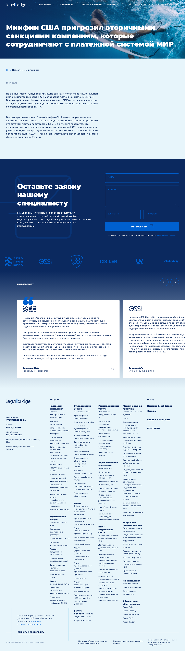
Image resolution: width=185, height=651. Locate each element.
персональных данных (166, 235)
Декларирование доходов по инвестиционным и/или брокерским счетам (107, 560)
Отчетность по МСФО (84, 422)
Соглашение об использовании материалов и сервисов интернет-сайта (162, 642)
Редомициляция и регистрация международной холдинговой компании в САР (130, 428)
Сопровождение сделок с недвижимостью (57, 568)
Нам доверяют (25, 284)
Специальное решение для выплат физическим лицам (83, 486)
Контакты (113, 5)
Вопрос (112, 189)
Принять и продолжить (31, 632)
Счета (125, 418)
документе (63, 124)
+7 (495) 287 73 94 (144, 4)
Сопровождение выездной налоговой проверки (59, 431)
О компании (66, 5)
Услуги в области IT (83, 617)
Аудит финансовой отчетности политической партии (84, 521)
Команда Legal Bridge (159, 406)
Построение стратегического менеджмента (106, 475)
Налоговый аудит (82, 544)
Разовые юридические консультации (56, 552)
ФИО (111, 177)
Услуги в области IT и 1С (83, 612)
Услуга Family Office (132, 557)
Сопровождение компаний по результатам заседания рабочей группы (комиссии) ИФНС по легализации (58, 455)
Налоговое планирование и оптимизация (57, 415)
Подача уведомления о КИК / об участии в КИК (108, 538)
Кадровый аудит (81, 591)
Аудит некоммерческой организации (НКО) (83, 531)
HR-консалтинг (105, 468)
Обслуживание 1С (82, 412)
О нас (150, 399)
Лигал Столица (130, 611)
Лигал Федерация (131, 614)
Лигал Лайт (128, 607)
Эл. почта (113, 213)
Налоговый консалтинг (56, 407)
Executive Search (130, 584)
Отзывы (151, 411)
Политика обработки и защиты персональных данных (92, 642)
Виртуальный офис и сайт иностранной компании (132, 463)
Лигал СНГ (128, 618)
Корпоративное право (60, 538)
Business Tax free (57, 474)
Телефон (151, 213)
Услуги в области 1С (83, 620)
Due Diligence (80, 578)
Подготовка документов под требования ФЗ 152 (58, 600)
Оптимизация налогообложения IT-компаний (59, 488)
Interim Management (132, 587)
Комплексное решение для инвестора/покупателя (108, 517)
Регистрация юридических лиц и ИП (107, 415)
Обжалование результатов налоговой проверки (59, 440)
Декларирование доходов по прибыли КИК (108, 548)
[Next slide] (174, 282)
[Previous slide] (164, 282)
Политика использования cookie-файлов (128, 642)
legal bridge (14, 434)
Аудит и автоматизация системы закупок (82, 585)
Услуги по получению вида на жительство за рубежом (133, 538)
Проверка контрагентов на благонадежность (59, 590)
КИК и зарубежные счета (105, 529)
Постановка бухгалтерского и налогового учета (82, 429)
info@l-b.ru (163, 4)
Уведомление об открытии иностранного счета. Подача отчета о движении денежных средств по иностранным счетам (108, 591)
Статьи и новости (92, 5)
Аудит (77, 503)
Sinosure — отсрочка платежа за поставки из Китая (132, 440)
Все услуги (45, 5)
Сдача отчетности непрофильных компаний (82, 445)
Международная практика (132, 407)
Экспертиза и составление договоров (56, 532)
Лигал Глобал (129, 622)
